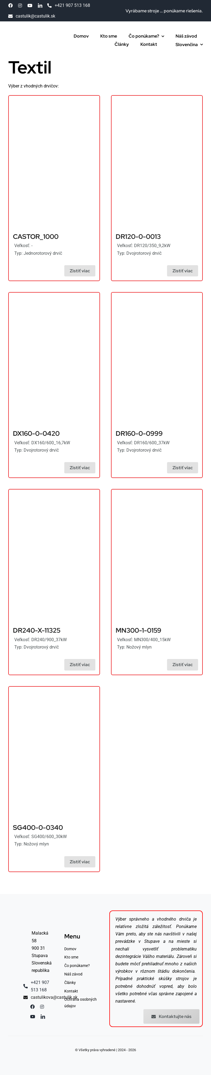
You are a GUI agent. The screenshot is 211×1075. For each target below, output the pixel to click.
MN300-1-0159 (138, 630)
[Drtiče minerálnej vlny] (29, 32)
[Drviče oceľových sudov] (54, 493)
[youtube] (29, 5)
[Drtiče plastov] (54, 99)
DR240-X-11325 (36, 630)
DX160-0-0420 (36, 433)
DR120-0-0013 (138, 236)
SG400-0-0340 (38, 827)
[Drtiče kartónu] (54, 690)
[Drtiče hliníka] (157, 99)
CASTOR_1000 (36, 236)
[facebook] (10, 5)
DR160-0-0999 (139, 433)
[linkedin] (40, 5)
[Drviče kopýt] (157, 296)
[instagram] (20, 5)
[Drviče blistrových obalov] (54, 296)
